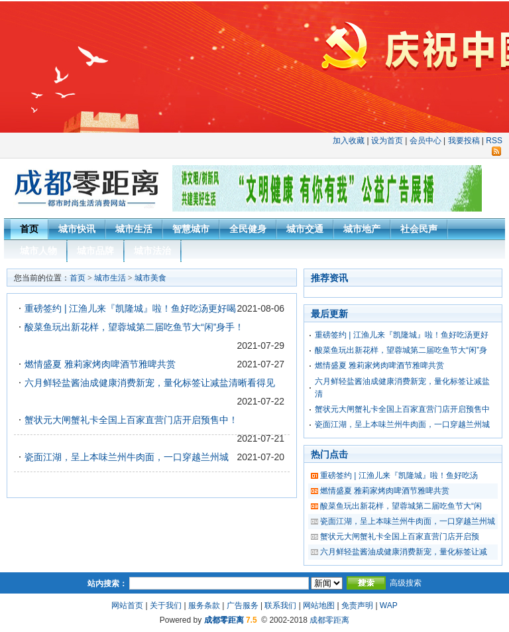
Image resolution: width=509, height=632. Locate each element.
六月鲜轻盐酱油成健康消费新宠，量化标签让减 (403, 551)
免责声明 (357, 605)
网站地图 (319, 605)
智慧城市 (190, 228)
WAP (389, 605)
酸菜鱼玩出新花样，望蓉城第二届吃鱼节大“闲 (401, 506)
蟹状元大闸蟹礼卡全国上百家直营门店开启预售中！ (131, 419)
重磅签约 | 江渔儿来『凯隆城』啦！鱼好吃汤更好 (401, 335)
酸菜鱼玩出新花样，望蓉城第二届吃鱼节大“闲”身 (401, 350)
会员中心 (425, 140)
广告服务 (242, 605)
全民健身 (247, 228)
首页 (29, 228)
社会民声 (418, 228)
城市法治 (152, 250)
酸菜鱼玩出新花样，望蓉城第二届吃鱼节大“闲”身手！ (134, 327)
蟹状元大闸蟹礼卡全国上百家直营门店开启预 (399, 536)
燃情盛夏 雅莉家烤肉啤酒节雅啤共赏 (100, 364)
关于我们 (166, 605)
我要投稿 (464, 140)
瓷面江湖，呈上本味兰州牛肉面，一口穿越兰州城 (127, 457)
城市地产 (361, 228)
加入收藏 (349, 140)
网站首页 (127, 605)
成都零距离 (224, 620)
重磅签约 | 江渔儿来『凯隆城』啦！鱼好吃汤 (399, 475)
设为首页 (387, 140)
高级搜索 (406, 583)
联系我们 (280, 605)
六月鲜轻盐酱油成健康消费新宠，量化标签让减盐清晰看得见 (150, 382)
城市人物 (38, 250)
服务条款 (204, 605)
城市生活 (133, 228)
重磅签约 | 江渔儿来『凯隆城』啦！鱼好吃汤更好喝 (130, 308)
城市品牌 (95, 250)
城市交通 (304, 228)
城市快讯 (76, 228)
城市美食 (150, 278)
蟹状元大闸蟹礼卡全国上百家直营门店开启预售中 (402, 409)
